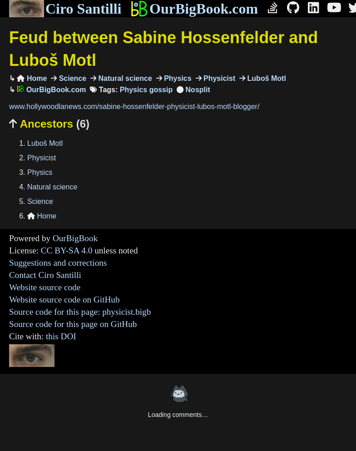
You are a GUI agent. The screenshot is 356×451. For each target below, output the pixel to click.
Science (71, 78)
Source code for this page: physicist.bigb (80, 312)
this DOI (61, 336)
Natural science (124, 78)
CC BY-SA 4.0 (67, 250)
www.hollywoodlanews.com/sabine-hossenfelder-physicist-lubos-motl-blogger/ (134, 106)
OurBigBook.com (194, 8)
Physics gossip (146, 90)
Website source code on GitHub (64, 299)
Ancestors (49, 124)
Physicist (219, 78)
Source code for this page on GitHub (73, 324)
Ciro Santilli (65, 8)
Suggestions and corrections (58, 263)
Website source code (44, 287)
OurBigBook (75, 238)
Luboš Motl (265, 78)
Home (32, 78)
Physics (177, 78)
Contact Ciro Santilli (45, 275)
